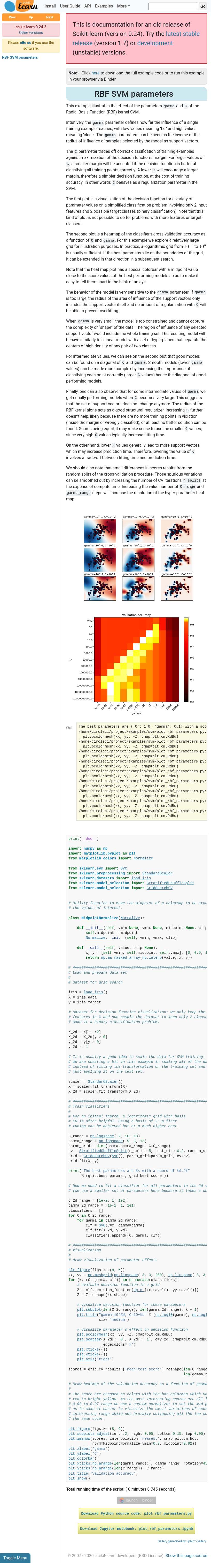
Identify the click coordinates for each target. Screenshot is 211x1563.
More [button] (122, 6)
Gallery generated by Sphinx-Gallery (182, 1541)
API (87, 6)
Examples (104, 6)
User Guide (70, 6)
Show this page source (186, 1555)
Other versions (31, 33)
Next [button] (49, 17)
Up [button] (31, 17)
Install (50, 6)
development (155, 43)
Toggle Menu (15, 1558)
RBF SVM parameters (20, 57)
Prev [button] (12, 17)
